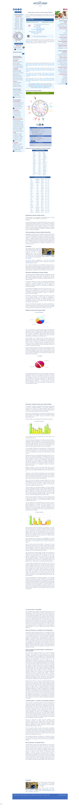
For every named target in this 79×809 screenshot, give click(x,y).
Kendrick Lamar (64, 82)
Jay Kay (36, 79)
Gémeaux (40, 28)
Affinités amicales (16, 74)
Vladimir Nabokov (29, 80)
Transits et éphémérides (18, 14)
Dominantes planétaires (63, 71)
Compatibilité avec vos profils (49, 22)
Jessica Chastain (51, 73)
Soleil (37, 29)
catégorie (45, 86)
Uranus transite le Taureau (17, 129)
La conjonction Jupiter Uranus (18, 124)
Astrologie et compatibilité (17, 144)
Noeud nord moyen (40, 138)
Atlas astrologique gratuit (17, 64)
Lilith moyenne (37, 139)
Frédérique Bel (28, 75)
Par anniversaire (61, 64)
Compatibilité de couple (17, 70)
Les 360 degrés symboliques (18, 67)
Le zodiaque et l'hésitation (17, 133)
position (41, 86)
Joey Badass (52, 79)
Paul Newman (42, 70)
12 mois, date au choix (63, 34)
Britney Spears (64, 79)
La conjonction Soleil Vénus (18, 106)
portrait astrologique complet (48, 790)
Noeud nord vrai (34, 138)
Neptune (40, 29)
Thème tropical (34, 137)
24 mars (39, 24)
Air (36, 30)
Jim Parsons (34, 74)
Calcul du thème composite (17, 78)
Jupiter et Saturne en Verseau (18, 125)
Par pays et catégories (63, 68)
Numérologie (33, 32)
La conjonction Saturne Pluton (18, 127)
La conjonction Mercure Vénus (18, 102)
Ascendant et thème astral (17, 61)
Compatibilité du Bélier (17, 149)
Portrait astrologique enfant (62, 26)
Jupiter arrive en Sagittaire (17, 128)
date (47, 86)
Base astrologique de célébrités (34, 83)
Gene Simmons (41, 79)
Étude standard (64, 42)
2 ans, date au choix (63, 35)
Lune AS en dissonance (17, 105)
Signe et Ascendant (16, 63)
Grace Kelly (30, 69)
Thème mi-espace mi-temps (18, 79)
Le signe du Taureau (16, 95)
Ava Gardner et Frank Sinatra (18, 148)
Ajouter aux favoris (31, 22)
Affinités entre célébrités (17, 71)
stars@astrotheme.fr (29, 41)
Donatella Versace (31, 79)
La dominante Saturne (17, 115)
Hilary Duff (38, 70)
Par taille (62, 65)
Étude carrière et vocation (62, 24)
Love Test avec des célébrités (18, 72)
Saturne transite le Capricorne (18, 131)
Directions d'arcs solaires (17, 86)
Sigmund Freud (43, 69)
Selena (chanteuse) (32, 70)
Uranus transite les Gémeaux (18, 121)
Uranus (43, 29)
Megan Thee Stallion (36, 69)
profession (35, 86)
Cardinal (41, 30)
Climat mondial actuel (16, 120)
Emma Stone (65, 75)
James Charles (46, 79)
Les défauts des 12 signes (17, 139)
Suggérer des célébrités (63, 56)
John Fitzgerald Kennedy (47, 78)
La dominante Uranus (16, 114)
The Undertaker (28, 74)
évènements (37, 85)
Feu (38, 30)
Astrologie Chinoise (32, 31)
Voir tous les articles (17, 97)
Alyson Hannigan (46, 74)
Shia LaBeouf (64, 78)
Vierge (43, 28)
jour (50, 86)
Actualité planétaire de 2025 (18, 123)
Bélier (37, 28)
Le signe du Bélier (16, 94)
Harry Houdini (39, 74)
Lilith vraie (33, 139)
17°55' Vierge (38, 27)
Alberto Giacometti (35, 80)
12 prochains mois (64, 38)
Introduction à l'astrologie (17, 90)
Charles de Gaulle (41, 65)
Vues (35, 33)
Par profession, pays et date (62, 61)
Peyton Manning (34, 75)
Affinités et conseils (16, 145)
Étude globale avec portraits (62, 44)
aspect (39, 86)
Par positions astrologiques (62, 60)
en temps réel (39, 87)
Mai (66, 31)
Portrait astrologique (63, 23)
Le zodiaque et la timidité (17, 135)
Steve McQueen (45, 73)
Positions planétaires (63, 72)
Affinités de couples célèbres (18, 146)
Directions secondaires (17, 85)
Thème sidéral (39, 137)
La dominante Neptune (17, 112)
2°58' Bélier (38, 26)
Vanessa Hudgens (29, 65)
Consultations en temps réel (62, 54)
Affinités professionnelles (17, 75)
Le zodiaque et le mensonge (18, 136)
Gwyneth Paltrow (49, 69)
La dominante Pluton (16, 111)
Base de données (64, 53)
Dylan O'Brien (34, 65)
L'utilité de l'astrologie (16, 91)
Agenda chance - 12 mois (62, 48)
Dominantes (33, 29)
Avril (66, 30)
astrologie (29, 258)
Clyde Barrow (51, 74)
